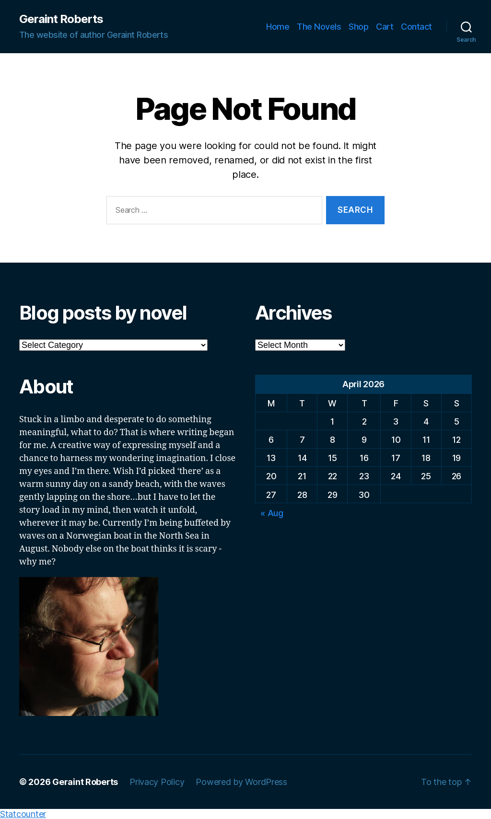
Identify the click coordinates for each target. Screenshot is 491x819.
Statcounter (23, 814)
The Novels (319, 27)
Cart (384, 27)
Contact (416, 27)
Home (277, 27)
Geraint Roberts (61, 19)
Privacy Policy (156, 782)
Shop (358, 27)
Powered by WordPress (241, 782)
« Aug (271, 513)
